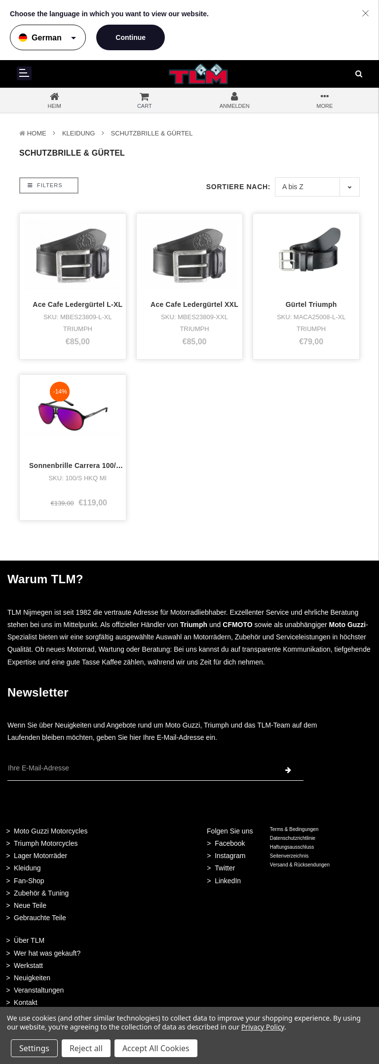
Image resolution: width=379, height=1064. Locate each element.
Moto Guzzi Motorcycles (50, 831)
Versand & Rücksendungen (300, 864)
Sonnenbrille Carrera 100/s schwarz (89, 465)
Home (36, 133)
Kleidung (78, 133)
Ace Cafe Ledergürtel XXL (194, 304)
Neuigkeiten (32, 978)
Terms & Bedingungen (294, 829)
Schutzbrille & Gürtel (152, 133)
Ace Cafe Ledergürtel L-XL (77, 304)
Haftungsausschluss (292, 847)
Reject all (86, 1048)
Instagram (230, 856)
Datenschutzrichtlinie (292, 838)
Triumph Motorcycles (45, 843)
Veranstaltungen (39, 990)
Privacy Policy (262, 1026)
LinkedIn (228, 881)
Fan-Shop (29, 881)
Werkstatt (28, 965)
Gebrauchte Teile (40, 918)
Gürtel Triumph (311, 304)
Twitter (225, 868)
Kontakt (25, 1002)
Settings (34, 1048)
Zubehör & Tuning (41, 893)
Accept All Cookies (156, 1048)
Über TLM (29, 940)
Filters (45, 185)
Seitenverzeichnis (289, 856)
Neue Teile (30, 905)
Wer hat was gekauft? (47, 953)
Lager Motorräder (40, 856)
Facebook (230, 843)
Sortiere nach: (238, 187)
